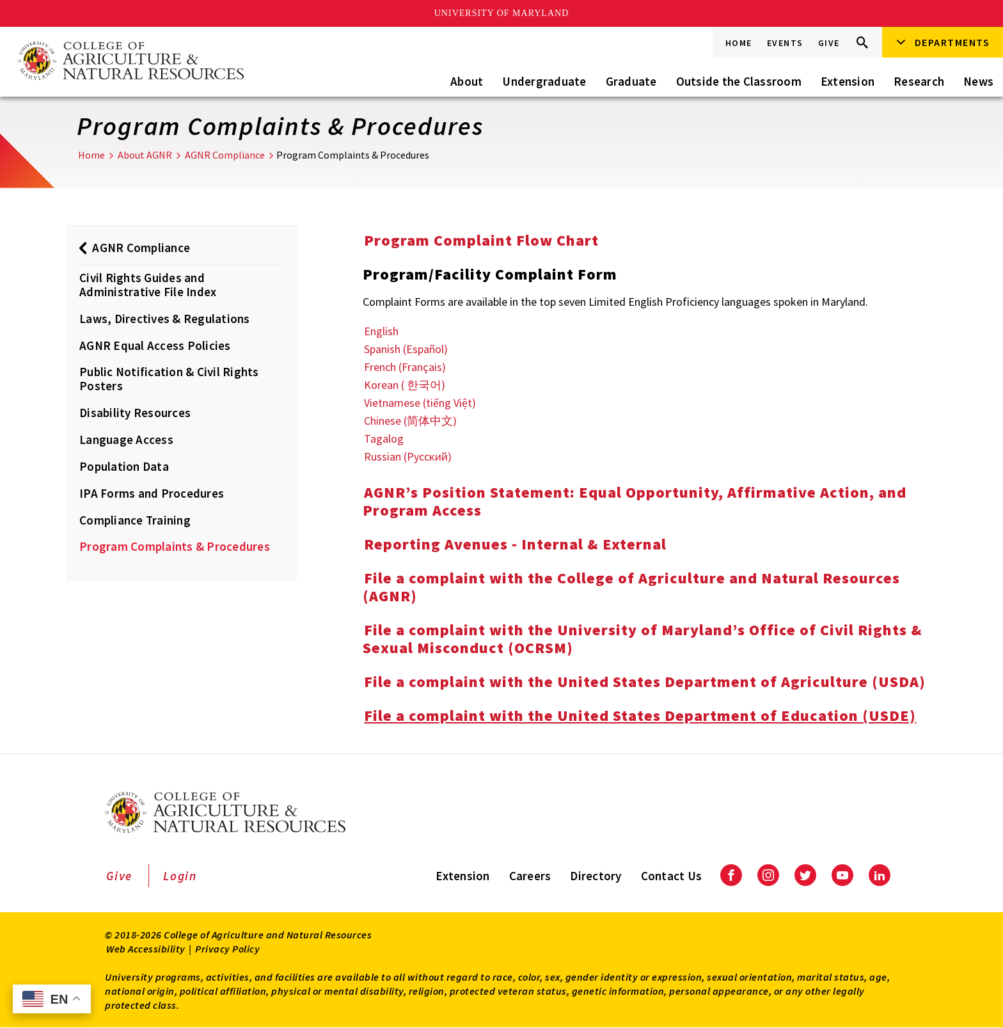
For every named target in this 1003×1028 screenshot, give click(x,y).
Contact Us (671, 875)
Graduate (631, 81)
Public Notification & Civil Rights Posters (169, 378)
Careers (530, 875)
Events (785, 43)
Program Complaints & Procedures (174, 546)
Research (919, 81)
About (466, 81)
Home (738, 43)
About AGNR (145, 154)
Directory (595, 875)
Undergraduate (544, 81)
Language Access (126, 439)
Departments (952, 42)
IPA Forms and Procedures (151, 493)
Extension (847, 81)
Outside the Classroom (739, 81)
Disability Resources (135, 412)
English (381, 331)
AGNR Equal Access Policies (155, 345)
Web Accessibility (146, 948)
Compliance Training (135, 520)
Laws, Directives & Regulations (164, 318)
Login (180, 875)
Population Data (124, 466)
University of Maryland (501, 13)
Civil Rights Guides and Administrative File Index (147, 284)
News (978, 81)
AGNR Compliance (225, 154)
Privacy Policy (227, 948)
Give (829, 43)
